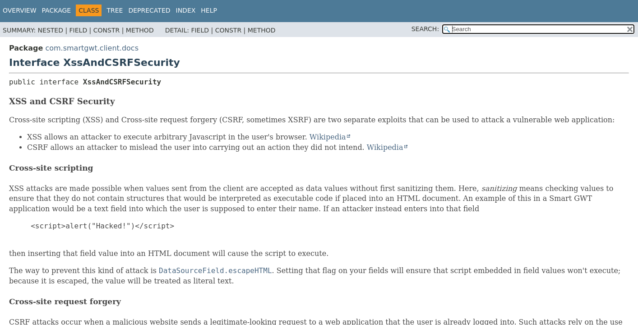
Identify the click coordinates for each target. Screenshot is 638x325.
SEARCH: (425, 28)
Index (186, 10)
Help (209, 10)
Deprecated (149, 10)
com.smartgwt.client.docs (92, 48)
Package (56, 10)
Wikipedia (328, 137)
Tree (114, 10)
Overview (20, 10)
